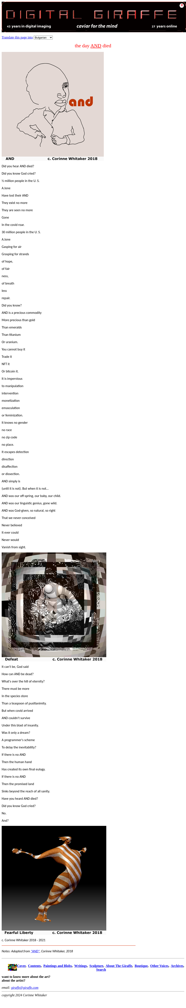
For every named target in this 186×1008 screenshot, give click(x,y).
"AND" (35, 951)
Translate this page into (17, 37)
